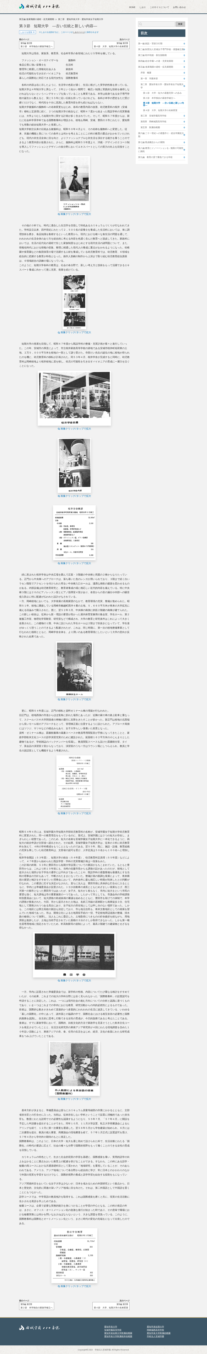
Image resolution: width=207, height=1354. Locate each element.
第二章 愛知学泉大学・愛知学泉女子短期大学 (80, 19)
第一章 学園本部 (149, 78)
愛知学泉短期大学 (155, 1326)
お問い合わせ (179, 7)
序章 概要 (146, 72)
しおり (142, 7)
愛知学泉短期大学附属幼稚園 (118, 1333)
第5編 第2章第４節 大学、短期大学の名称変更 (111, 45)
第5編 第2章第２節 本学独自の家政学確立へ (37, 45)
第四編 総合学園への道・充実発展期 (155, 61)
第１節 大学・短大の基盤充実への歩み (162, 93)
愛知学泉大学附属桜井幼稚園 (118, 1336)
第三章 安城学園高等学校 (153, 115)
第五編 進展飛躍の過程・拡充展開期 (36, 19)
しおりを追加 (27, 32)
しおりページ (79, 32)
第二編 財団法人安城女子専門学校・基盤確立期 (161, 49)
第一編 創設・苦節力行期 (150, 43)
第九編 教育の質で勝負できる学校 (155, 157)
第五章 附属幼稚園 (150, 127)
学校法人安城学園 (155, 1336)
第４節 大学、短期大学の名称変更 (160, 110)
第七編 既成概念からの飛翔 (151, 142)
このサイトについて (159, 7)
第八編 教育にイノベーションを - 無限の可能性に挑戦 (160, 150)
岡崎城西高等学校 (155, 1330)
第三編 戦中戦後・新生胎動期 (152, 55)
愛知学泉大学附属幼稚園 (159, 1333)
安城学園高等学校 (112, 1330)
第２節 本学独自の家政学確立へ (159, 98)
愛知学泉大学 (110, 1326)
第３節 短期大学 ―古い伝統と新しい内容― (163, 104)
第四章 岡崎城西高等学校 (153, 121)
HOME (132, 7)
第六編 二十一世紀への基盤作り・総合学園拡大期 (161, 135)
